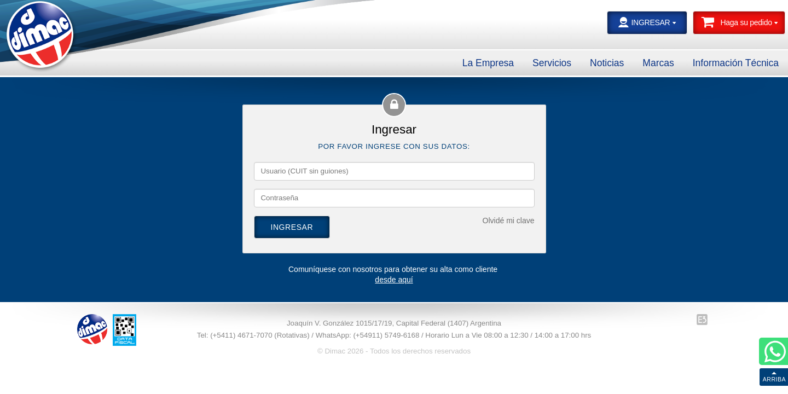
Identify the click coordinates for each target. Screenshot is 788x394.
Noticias (607, 62)
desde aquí (394, 279)
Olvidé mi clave (509, 220)
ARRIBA (774, 379)
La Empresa (488, 62)
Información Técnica (736, 62)
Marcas (658, 62)
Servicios (551, 62)
